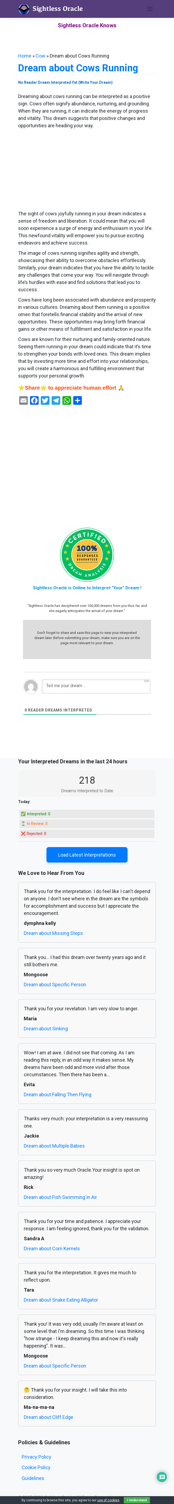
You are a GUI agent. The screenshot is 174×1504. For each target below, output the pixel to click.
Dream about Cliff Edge (48, 1417)
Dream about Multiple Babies (54, 1146)
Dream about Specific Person (55, 984)
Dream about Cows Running (78, 68)
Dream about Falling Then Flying (57, 1094)
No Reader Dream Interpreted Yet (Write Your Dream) (65, 82)
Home (24, 56)
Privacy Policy (36, 1457)
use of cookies (108, 1500)
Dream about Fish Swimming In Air (60, 1197)
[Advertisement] (87, 170)
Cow (40, 56)
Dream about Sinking (46, 1028)
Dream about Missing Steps (53, 933)
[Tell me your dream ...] (96, 686)
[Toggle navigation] (150, 9)
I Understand (137, 1500)
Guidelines (33, 1478)
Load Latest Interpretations (87, 855)
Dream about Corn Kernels (52, 1248)
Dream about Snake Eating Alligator (61, 1300)
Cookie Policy (36, 1467)
